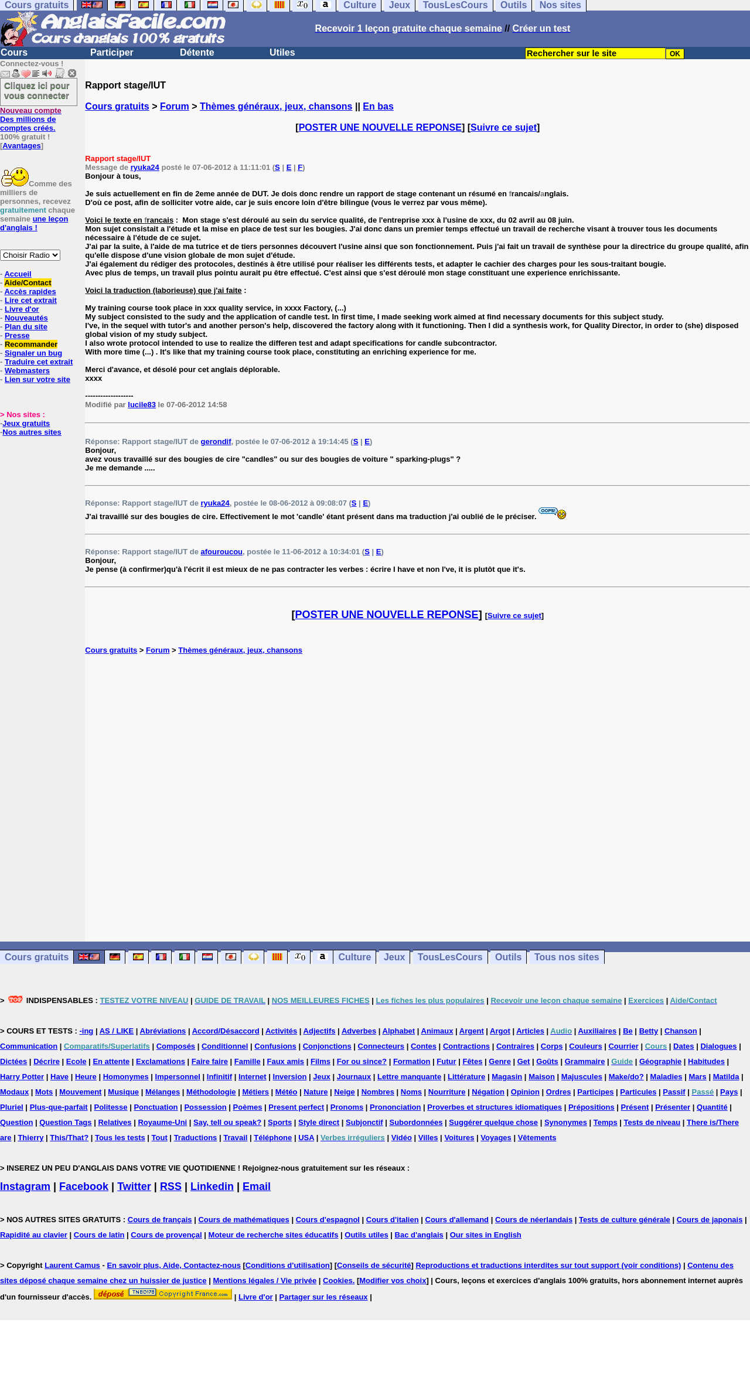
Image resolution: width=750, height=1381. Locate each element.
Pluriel (11, 1107)
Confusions (275, 1046)
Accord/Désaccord (226, 1031)
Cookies (338, 1280)
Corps (552, 1046)
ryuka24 (145, 167)
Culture (354, 957)
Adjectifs (320, 1031)
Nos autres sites (31, 432)
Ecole (76, 1061)
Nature (316, 1091)
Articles (530, 1031)
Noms (411, 1091)
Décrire (46, 1061)
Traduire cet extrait (39, 361)
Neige (344, 1091)
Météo (286, 1091)
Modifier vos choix (392, 1280)
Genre (500, 1061)
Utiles (282, 52)
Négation (488, 1091)
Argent (471, 1031)
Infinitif (219, 1076)
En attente (111, 1061)
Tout (160, 1137)
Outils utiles (366, 1234)
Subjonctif (364, 1122)
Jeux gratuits (26, 423)
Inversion (290, 1076)
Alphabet (399, 1031)
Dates (683, 1046)
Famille (247, 1061)
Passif (674, 1091)
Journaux (354, 1076)
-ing (86, 1031)
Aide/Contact (27, 282)
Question (16, 1122)
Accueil (17, 274)
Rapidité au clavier (33, 1234)
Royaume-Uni (162, 1122)
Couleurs (585, 1046)
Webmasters (27, 370)
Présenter (672, 1107)
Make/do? (626, 1076)
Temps (606, 1122)
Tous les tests (120, 1137)
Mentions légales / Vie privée (264, 1280)
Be (628, 1031)
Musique (123, 1091)
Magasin (507, 1076)
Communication (28, 1046)
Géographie (660, 1061)
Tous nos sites (566, 957)
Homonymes (126, 1076)
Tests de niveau (652, 1122)
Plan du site (26, 326)
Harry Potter (22, 1076)
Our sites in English (485, 1234)
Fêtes (472, 1061)
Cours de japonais (710, 1219)
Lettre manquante (409, 1076)
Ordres (558, 1091)
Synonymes (565, 1122)
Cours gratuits (117, 106)
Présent (635, 1107)
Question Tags (65, 1122)
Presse (17, 335)
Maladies (666, 1076)
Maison (542, 1076)
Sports (280, 1122)
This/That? (69, 1137)
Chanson (680, 1031)
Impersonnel (177, 1076)
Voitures (459, 1137)
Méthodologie (211, 1091)
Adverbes (359, 1031)
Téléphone (273, 1137)
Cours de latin (99, 1234)
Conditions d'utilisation (288, 1265)
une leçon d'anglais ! (34, 223)
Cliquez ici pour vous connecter (37, 90)
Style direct (318, 1122)
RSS (171, 1186)
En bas (378, 106)
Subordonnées (415, 1122)
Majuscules (581, 1076)
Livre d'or (22, 309)
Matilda (726, 1076)
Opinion (525, 1091)
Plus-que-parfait (59, 1107)
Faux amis (286, 1061)
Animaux (437, 1031)
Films (320, 1061)
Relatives (114, 1122)
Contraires (515, 1046)
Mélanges (162, 1091)
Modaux (14, 1091)
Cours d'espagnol (328, 1219)
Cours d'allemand (457, 1219)
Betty (649, 1031)
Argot (500, 1031)
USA (306, 1137)
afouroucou (222, 551)
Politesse (110, 1107)
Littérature (466, 1076)
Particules (638, 1091)
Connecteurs (381, 1046)
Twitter (134, 1186)
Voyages (496, 1137)
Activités (281, 1031)
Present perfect (296, 1107)
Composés (175, 1046)
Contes (424, 1046)
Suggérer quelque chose (493, 1122)
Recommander (31, 344)
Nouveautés (26, 317)
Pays (729, 1091)
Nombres (378, 1091)
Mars (697, 1076)
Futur (446, 1061)
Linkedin (212, 1186)
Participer (112, 52)
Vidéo (401, 1137)
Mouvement (80, 1091)
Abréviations (163, 1031)
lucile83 (142, 404)
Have (59, 1076)
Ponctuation (156, 1107)
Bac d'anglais (419, 1234)
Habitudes (706, 1061)
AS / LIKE (117, 1031)
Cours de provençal (166, 1234)
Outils (508, 957)
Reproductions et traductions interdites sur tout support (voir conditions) (548, 1265)
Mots (44, 1091)
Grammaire (585, 1061)
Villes (428, 1137)
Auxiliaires (597, 1031)
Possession (205, 1107)
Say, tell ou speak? (227, 1122)
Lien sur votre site (37, 379)
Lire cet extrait (31, 300)
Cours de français (160, 1219)
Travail (235, 1137)
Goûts (547, 1061)
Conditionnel (225, 1046)
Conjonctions (327, 1046)
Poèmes (247, 1107)
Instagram (25, 1186)
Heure (86, 1076)
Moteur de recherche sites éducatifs (274, 1234)
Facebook (83, 1186)
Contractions (466, 1046)
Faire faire (210, 1061)
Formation (412, 1061)
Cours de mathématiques (243, 1219)
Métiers (255, 1091)
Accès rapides (30, 291)
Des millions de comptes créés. (31, 119)
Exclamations (160, 1061)
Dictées (13, 1061)
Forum (174, 106)
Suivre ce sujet (504, 127)
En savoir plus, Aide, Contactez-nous (174, 1265)
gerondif (216, 441)
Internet (252, 1076)
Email (257, 1186)
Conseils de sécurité (374, 1265)
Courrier (623, 1046)
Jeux (394, 957)
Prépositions (591, 1107)
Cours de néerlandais (533, 1219)
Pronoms (346, 1107)
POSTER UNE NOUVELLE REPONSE (380, 127)
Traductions (195, 1137)
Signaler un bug (33, 353)
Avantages (21, 145)
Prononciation (395, 1107)
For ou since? (362, 1061)
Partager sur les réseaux (323, 1297)
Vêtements (537, 1137)
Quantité (712, 1107)
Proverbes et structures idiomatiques (494, 1107)
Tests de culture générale (624, 1219)
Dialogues (718, 1046)
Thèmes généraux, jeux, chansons (276, 106)
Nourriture (447, 1091)
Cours (14, 52)
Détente (197, 52)
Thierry (30, 1137)
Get (523, 1061)
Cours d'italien (392, 1219)
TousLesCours (450, 957)
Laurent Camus (72, 1265)
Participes (595, 1091)
